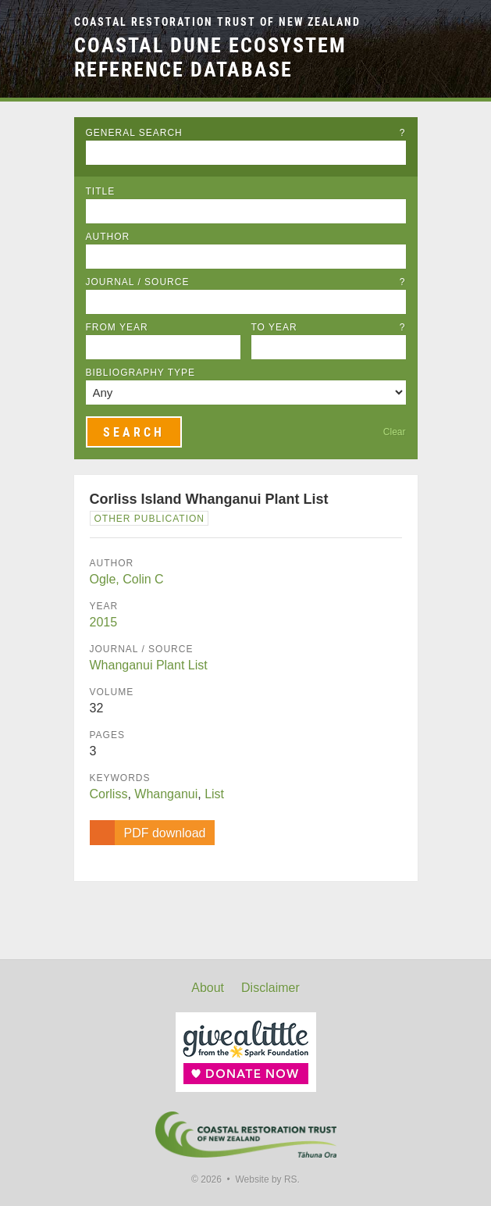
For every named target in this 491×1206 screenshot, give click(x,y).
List (214, 794)
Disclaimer (270, 987)
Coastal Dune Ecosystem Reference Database (210, 57)
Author (108, 236)
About (207, 987)
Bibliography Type (141, 372)
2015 (104, 622)
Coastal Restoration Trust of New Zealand (217, 22)
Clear (394, 431)
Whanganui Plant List (149, 665)
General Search (246, 132)
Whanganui (165, 794)
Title (101, 191)
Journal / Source (246, 282)
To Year (328, 327)
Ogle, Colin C (127, 579)
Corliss (109, 794)
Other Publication (149, 518)
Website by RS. (267, 1179)
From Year (117, 327)
